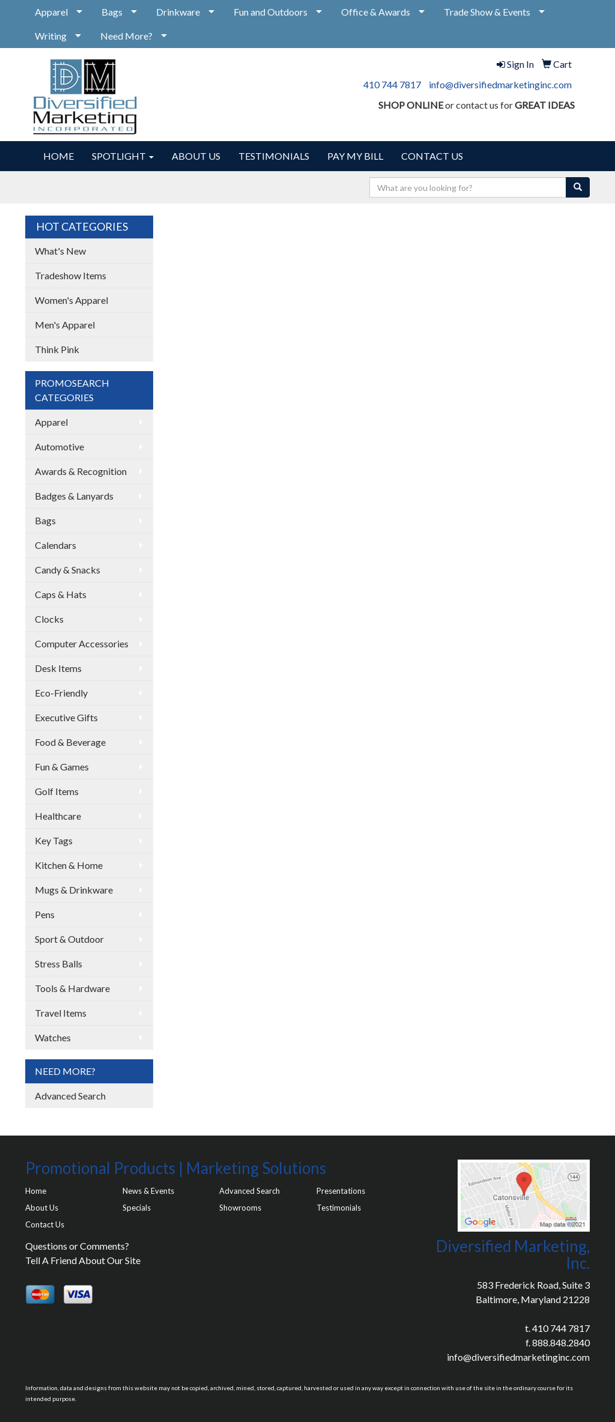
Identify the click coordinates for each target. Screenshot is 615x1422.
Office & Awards (375, 11)
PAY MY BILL (355, 156)
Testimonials (339, 1207)
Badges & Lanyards (74, 495)
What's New (60, 250)
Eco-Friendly (61, 692)
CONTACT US (432, 156)
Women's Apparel (71, 300)
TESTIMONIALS (273, 156)
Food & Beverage (70, 742)
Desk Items (58, 668)
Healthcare (58, 815)
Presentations (341, 1191)
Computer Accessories (82, 643)
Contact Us (44, 1224)
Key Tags (54, 840)
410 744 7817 (392, 84)
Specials (137, 1207)
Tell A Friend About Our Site (83, 1260)
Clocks (49, 619)
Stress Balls (58, 963)
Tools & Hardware (72, 988)
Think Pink (57, 349)
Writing (51, 35)
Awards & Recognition (81, 471)
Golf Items (57, 791)
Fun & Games (62, 766)
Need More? (126, 35)
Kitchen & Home (69, 865)
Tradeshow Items (70, 275)
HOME (58, 156)
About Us (41, 1207)
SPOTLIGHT (123, 156)
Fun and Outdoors (271, 11)
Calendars (55, 545)
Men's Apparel (65, 324)
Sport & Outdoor (69, 939)
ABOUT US (196, 156)
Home (35, 1191)
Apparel (51, 11)
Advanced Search (70, 1095)
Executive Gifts (66, 717)
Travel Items (60, 1012)
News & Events (148, 1191)
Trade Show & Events (487, 11)
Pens (45, 914)
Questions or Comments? (77, 1245)
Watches (53, 1037)
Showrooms (240, 1207)
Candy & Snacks (67, 569)
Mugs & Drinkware (74, 889)
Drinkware (178, 11)
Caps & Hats (60, 594)
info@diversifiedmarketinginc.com (500, 84)
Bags (112, 11)
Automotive (59, 446)
